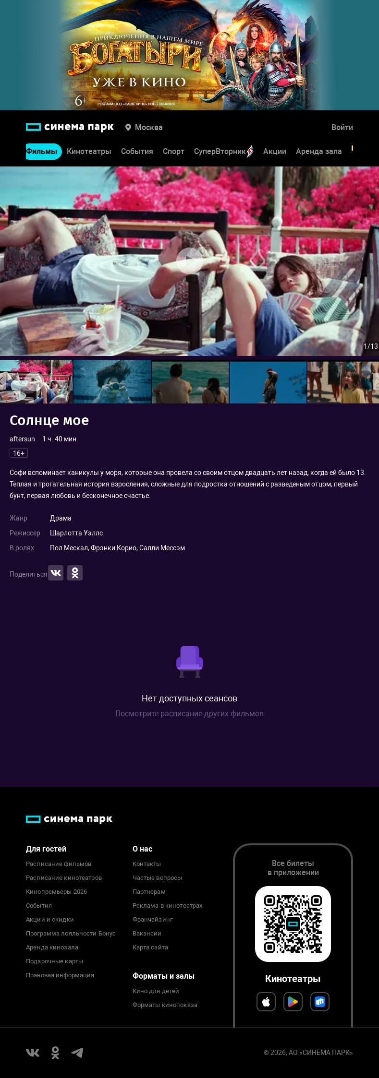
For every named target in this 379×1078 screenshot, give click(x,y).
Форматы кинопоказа (165, 1005)
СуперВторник (224, 151)
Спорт (173, 151)
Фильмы (41, 151)
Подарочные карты (54, 961)
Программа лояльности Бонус (71, 933)
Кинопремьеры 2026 (56, 891)
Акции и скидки (50, 919)
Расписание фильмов (58, 864)
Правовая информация (60, 975)
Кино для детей (156, 991)
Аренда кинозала (52, 947)
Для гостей (46, 848)
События (137, 151)
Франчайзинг (152, 919)
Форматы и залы (164, 976)
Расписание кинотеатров (64, 878)
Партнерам (149, 891)
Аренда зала (319, 151)
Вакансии (147, 933)
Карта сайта (150, 947)
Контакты (147, 864)
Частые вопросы (158, 878)
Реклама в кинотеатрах (168, 905)
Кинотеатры (89, 151)
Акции (274, 151)
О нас (142, 848)
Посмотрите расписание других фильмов (189, 713)
